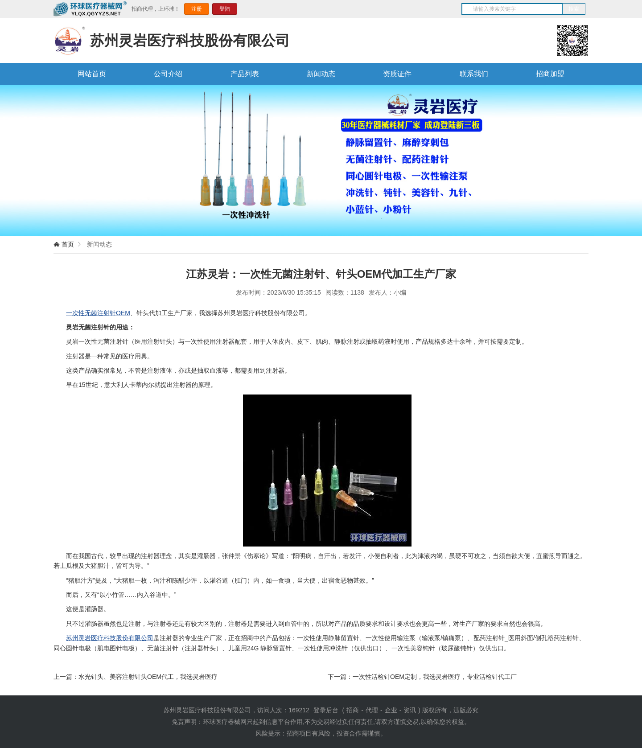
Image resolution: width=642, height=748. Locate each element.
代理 (372, 710)
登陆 (224, 9)
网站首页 (92, 74)
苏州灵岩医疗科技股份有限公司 (109, 637)
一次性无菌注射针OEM (98, 312)
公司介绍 (168, 74)
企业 (391, 710)
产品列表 (244, 74)
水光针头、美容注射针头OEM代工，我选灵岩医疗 (148, 676)
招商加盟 (550, 74)
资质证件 (397, 74)
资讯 (409, 710)
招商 (352, 710)
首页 (68, 244)
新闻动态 (321, 74)
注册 (196, 9)
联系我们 (474, 74)
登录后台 (325, 710)
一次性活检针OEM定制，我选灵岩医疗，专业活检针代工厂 (435, 676)
